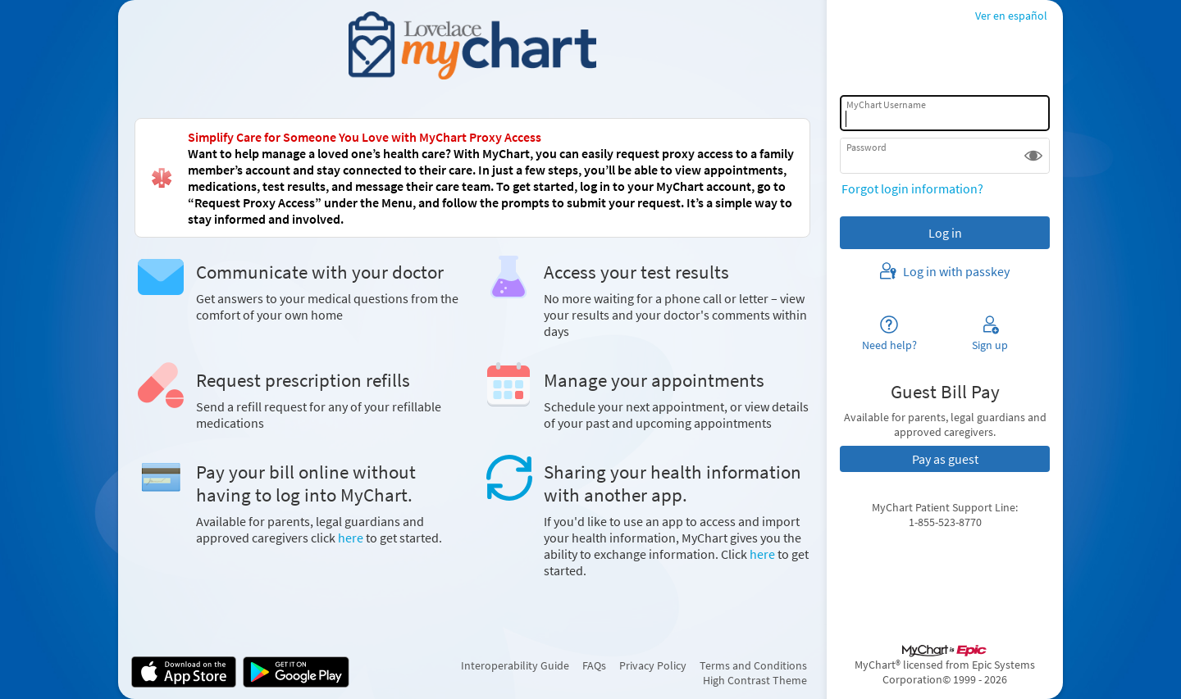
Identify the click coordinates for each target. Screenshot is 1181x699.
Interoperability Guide (515, 665)
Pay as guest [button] (945, 459)
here (350, 537)
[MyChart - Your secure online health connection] (472, 46)
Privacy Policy (652, 665)
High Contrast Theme (755, 680)
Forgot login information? (912, 188)
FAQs (594, 665)
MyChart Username (886, 104)
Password (866, 147)
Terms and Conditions (753, 665)
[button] (1033, 156)
